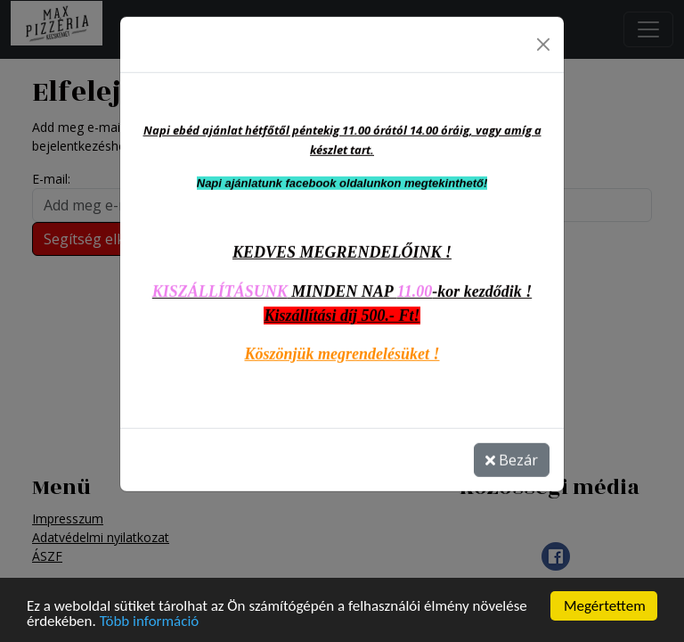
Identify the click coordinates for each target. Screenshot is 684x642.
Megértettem (605, 606)
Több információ (150, 621)
